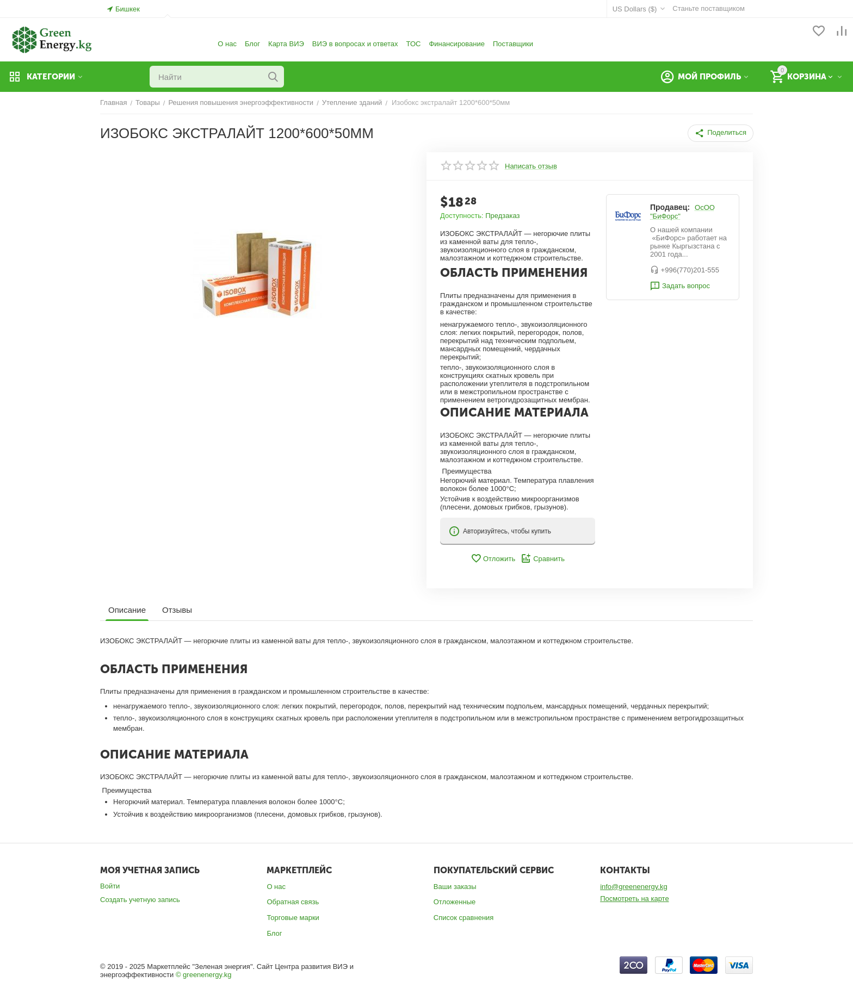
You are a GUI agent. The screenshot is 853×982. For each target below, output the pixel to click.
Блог (252, 44)
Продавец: (670, 207)
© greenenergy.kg (204, 975)
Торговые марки (293, 917)
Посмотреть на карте (634, 898)
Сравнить (543, 558)
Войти (110, 886)
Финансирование (457, 44)
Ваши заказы (455, 886)
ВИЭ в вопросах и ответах (355, 44)
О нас (227, 44)
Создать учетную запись (140, 900)
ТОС (413, 44)
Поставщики (513, 44)
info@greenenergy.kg (633, 886)
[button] (720, 133)
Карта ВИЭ (286, 44)
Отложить (493, 558)
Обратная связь (293, 902)
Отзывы (177, 609)
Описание (127, 609)
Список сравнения (464, 917)
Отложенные (454, 902)
